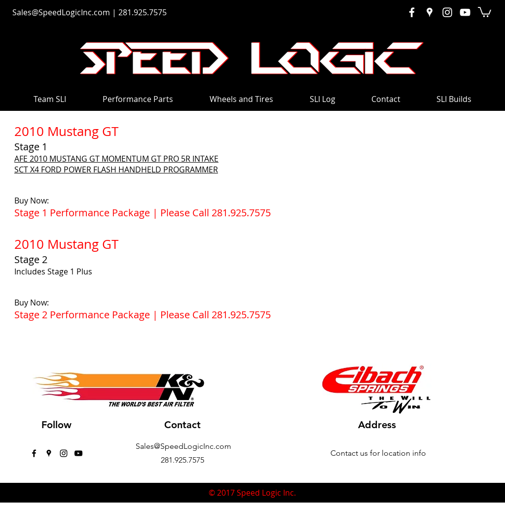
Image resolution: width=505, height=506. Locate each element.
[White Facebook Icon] (411, 12)
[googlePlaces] (49, 453)
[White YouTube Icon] (465, 12)
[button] (484, 11)
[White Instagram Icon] (447, 12)
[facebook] (34, 453)
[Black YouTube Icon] (78, 453)
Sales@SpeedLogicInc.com (61, 12)
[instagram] (64, 453)
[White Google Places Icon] (429, 12)
